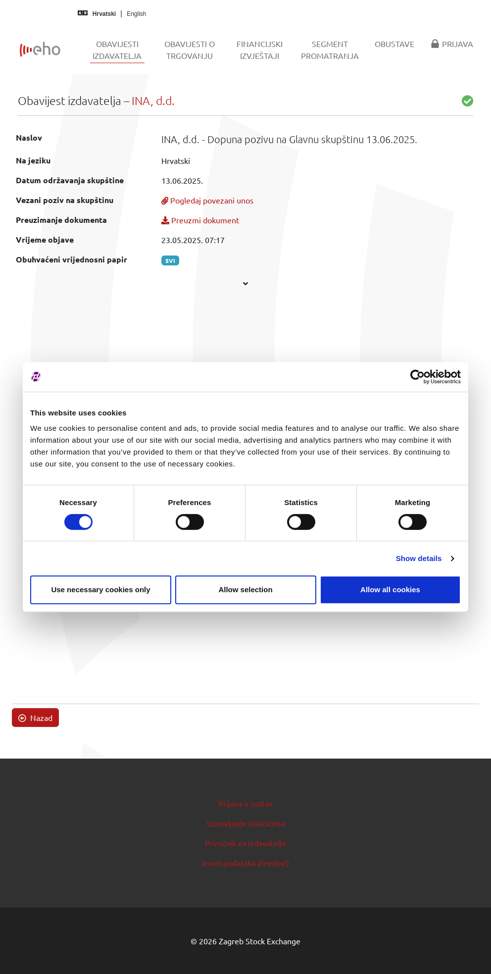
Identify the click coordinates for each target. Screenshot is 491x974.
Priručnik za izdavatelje (245, 843)
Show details (419, 558)
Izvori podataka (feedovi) (245, 863)
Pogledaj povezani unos (207, 200)
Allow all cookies (390, 589)
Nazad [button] (35, 717)
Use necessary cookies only (100, 589)
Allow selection (245, 589)
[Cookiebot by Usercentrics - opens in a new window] (417, 376)
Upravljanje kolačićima (246, 823)
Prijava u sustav (245, 803)
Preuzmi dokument (200, 220)
